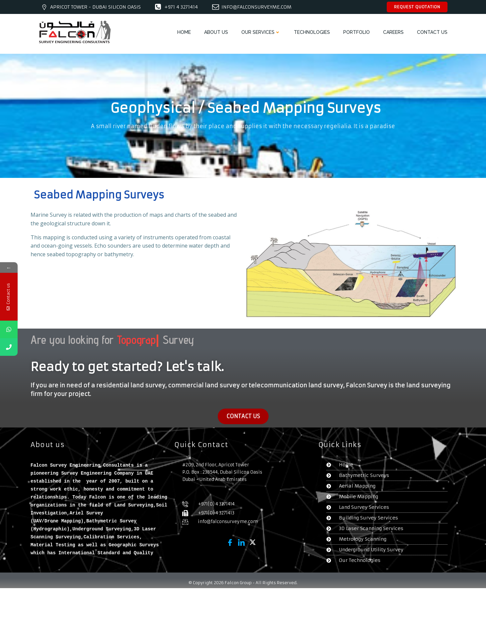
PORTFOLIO (356, 32)
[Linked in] (241, 542)
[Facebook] (230, 542)
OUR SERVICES (261, 32)
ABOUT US (216, 32)
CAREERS (393, 32)
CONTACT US (432, 32)
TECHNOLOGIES (312, 32)
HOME (184, 32)
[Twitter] (253, 542)
